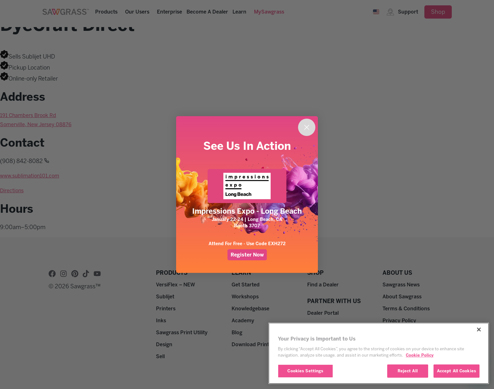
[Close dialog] (306, 127)
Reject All (408, 371)
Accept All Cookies (456, 371)
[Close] (479, 329)
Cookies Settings (305, 371)
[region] (378, 353)
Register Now (247, 255)
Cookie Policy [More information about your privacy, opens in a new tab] (420, 355)
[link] (247, 186)
